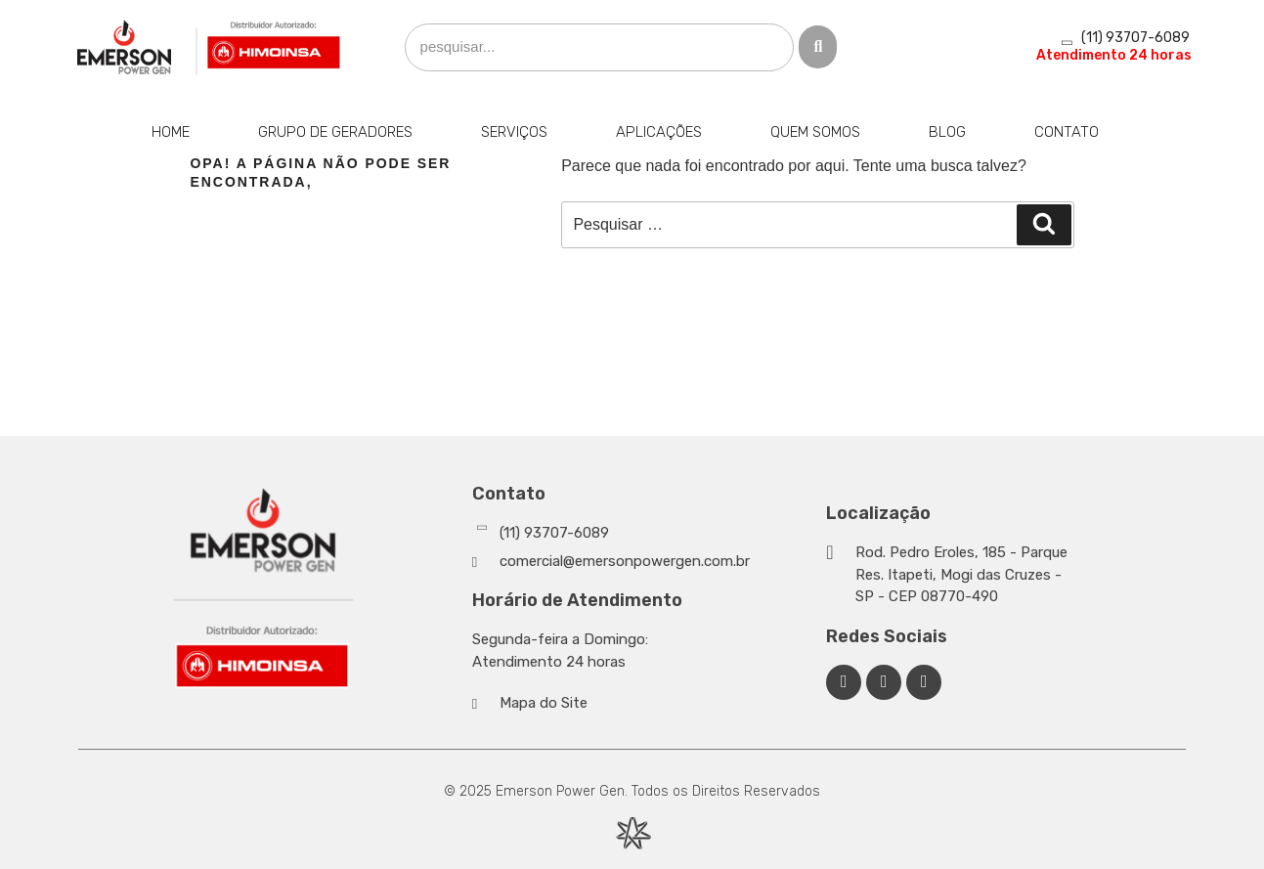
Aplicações (659, 132)
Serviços (514, 132)
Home (171, 132)
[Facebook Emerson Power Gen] (843, 682)
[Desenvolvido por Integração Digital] (632, 833)
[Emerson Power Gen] (209, 47)
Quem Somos (815, 132)
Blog (947, 132)
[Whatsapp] (644, 533)
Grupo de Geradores (335, 132)
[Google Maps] (951, 575)
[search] (600, 47)
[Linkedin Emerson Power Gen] (883, 682)
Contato (1066, 132)
